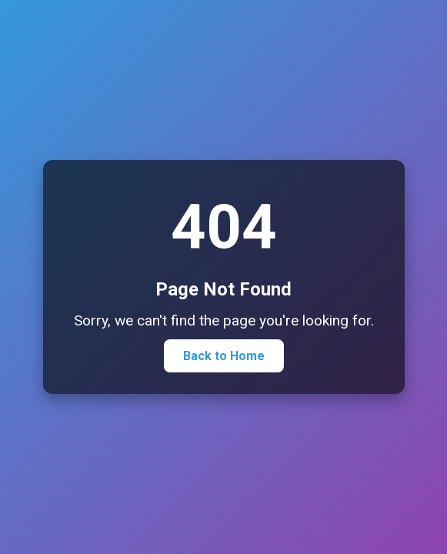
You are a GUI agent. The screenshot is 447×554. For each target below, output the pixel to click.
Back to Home (224, 356)
